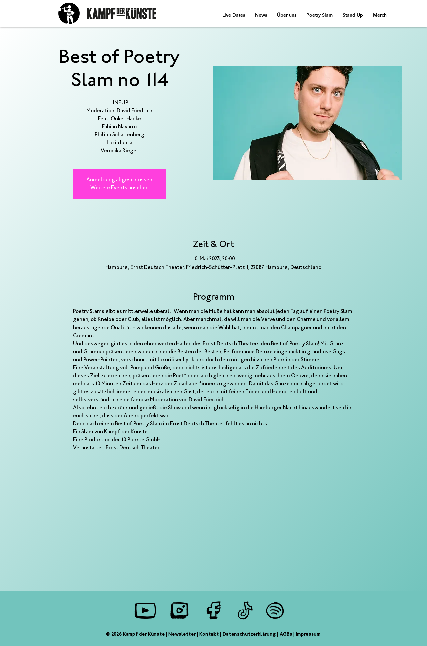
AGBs (286, 635)
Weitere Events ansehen (119, 188)
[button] (261, 15)
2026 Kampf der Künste (138, 635)
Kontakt (209, 635)
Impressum (308, 635)
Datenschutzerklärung (249, 635)
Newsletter (182, 635)
